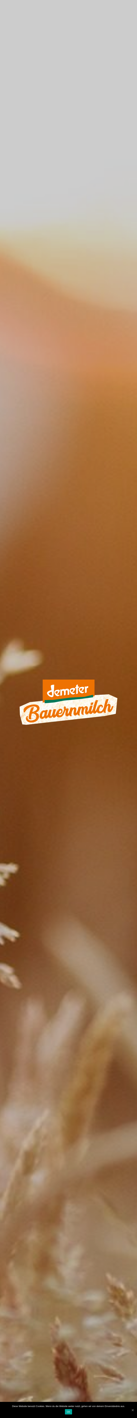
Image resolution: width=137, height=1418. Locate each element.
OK (68, 1412)
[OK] (132, 1410)
